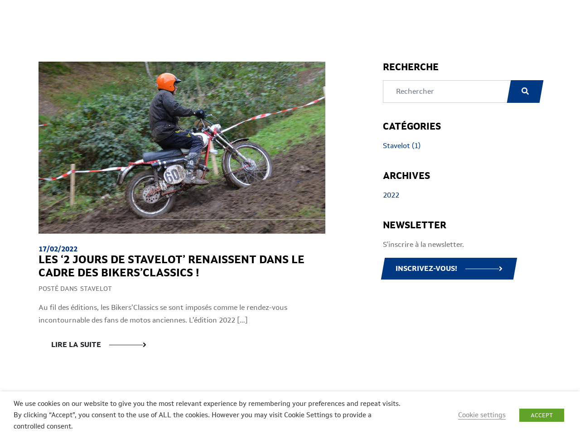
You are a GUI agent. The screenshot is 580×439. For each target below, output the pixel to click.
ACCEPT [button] (542, 415)
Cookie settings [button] (482, 414)
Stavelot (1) (401, 145)
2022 (391, 195)
